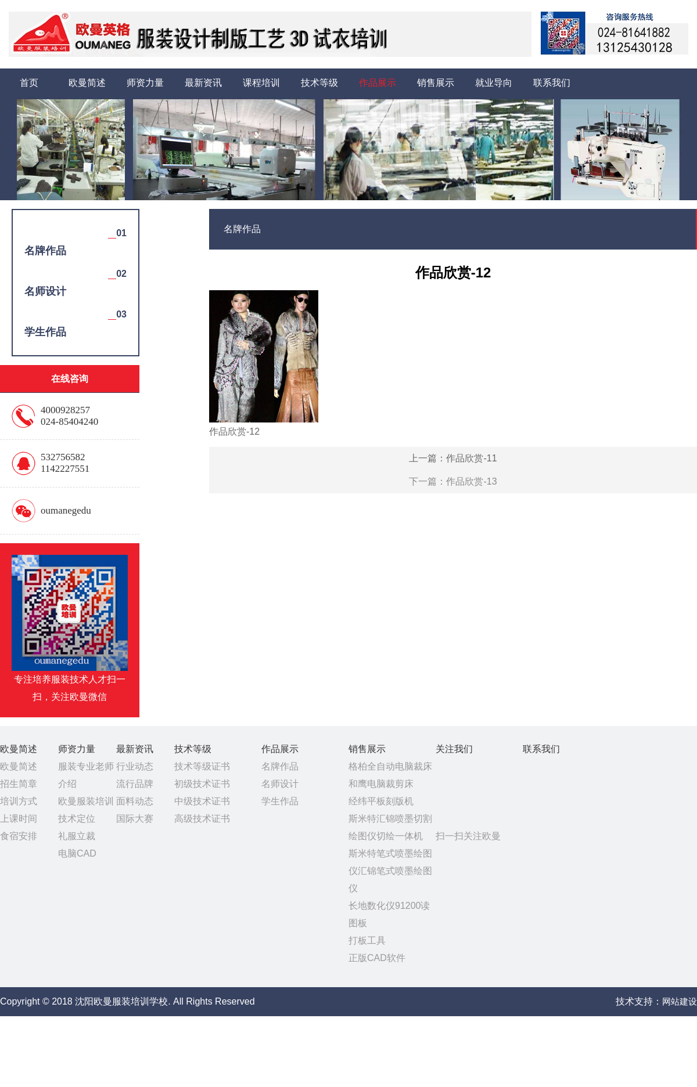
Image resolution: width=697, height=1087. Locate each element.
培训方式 (18, 801)
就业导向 (493, 83)
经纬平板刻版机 (381, 801)
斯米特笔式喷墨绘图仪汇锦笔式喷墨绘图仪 (390, 870)
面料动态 (134, 801)
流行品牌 (134, 784)
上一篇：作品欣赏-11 (453, 458)
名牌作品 (280, 766)
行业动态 (134, 766)
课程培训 (261, 83)
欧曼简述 (87, 83)
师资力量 (145, 83)
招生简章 (18, 784)
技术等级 (319, 83)
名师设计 (280, 784)
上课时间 (18, 819)
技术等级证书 (202, 766)
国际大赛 (134, 819)
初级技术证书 (202, 784)
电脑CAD (77, 853)
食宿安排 (18, 836)
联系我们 (551, 83)
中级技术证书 (202, 801)
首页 (29, 83)
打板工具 (367, 940)
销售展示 (435, 83)
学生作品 (280, 801)
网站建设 (679, 1001)
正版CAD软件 (376, 958)
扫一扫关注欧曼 (468, 836)
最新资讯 (203, 83)
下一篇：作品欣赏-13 (453, 481)
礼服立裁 (76, 836)
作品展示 (377, 83)
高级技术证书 (202, 819)
